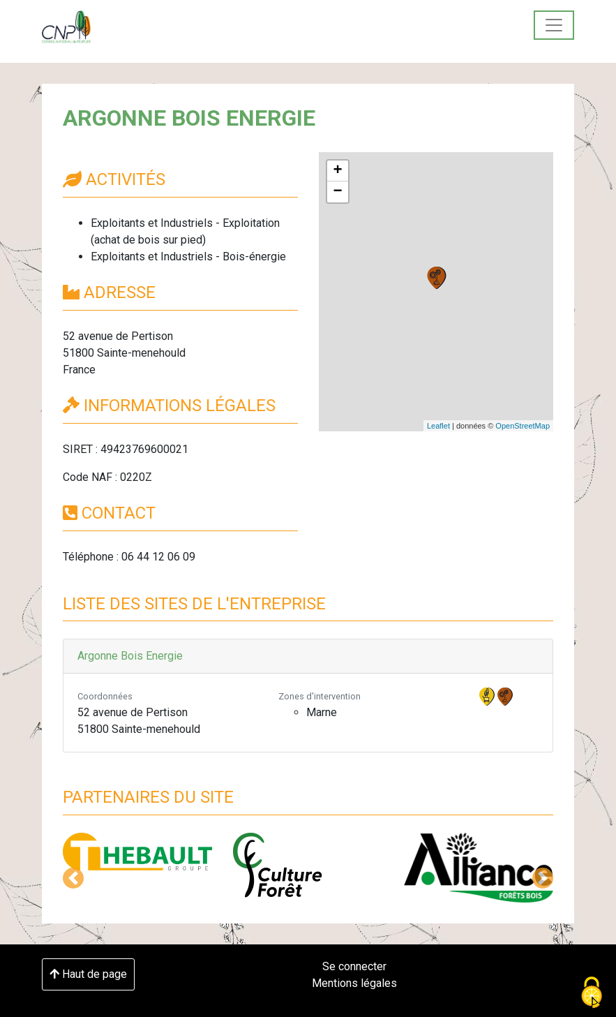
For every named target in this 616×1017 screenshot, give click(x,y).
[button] (73, 878)
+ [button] (337, 171)
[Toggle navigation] (554, 25)
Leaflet (438, 426)
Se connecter (354, 966)
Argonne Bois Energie (130, 655)
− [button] (337, 191)
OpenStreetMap (522, 426)
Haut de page (88, 974)
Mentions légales (354, 983)
